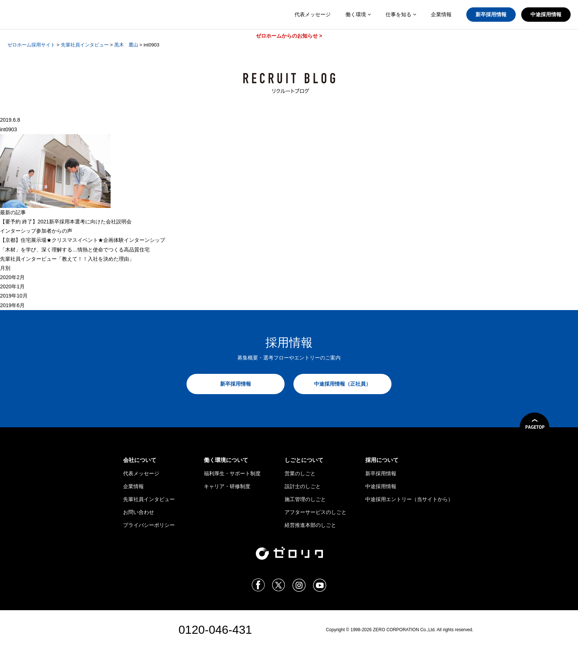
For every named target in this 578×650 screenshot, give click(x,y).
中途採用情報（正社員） (342, 384)
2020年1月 (12, 286)
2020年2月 (12, 277)
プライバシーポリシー (149, 525)
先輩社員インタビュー (149, 499)
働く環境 (358, 14)
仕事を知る (401, 14)
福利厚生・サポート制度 (232, 473)
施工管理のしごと (305, 499)
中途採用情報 (545, 14)
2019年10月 (14, 296)
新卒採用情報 (491, 14)
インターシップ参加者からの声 (36, 231)
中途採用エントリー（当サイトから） (409, 499)
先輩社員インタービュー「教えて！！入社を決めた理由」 (67, 259)
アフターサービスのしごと (316, 512)
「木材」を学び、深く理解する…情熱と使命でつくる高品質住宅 (75, 250)
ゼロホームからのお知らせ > (289, 36)
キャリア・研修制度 (227, 486)
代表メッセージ (313, 14)
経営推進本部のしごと (310, 525)
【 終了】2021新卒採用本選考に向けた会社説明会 (66, 222)
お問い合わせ (138, 512)
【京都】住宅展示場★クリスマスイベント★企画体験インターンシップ (82, 240)
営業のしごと (300, 473)
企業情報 (441, 14)
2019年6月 (12, 305)
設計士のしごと (303, 486)
